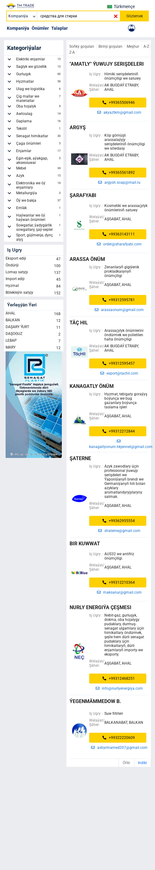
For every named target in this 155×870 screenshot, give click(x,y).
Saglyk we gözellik (39, 67)
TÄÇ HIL (79, 323)
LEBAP (34, 341)
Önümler (40, 28)
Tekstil (39, 129)
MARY (34, 348)
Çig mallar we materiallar (39, 98)
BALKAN (34, 320)
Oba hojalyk (39, 107)
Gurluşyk (39, 75)
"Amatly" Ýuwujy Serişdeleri (107, 64)
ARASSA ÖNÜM (87, 259)
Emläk (39, 209)
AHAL (34, 314)
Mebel (39, 169)
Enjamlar (39, 152)
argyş (78, 127)
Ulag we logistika (39, 90)
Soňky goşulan (82, 46)
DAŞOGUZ (34, 334)
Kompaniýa (18, 28)
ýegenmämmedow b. (95, 701)
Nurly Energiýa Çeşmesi (100, 607)
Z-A (72, 52)
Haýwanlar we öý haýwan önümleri (39, 217)
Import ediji (34, 279)
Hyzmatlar (39, 82)
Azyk (39, 177)
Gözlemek (134, 16)
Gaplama (39, 122)
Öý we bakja (39, 201)
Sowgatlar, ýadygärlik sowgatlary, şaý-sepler (39, 227)
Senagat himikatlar (39, 137)
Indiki (142, 763)
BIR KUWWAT (85, 544)
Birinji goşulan (110, 46)
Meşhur (133, 46)
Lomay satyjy (34, 272)
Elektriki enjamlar (39, 60)
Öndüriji (34, 266)
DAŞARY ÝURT (34, 327)
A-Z (146, 46)
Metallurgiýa (39, 194)
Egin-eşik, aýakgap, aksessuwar (39, 160)
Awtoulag (39, 115)
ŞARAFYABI (83, 195)
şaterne (80, 458)
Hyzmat (34, 286)
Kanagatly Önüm (92, 386)
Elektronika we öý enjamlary (39, 185)
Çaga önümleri (39, 144)
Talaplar (59, 28)
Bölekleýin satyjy (34, 293)
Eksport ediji (34, 259)
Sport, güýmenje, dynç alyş (39, 237)
